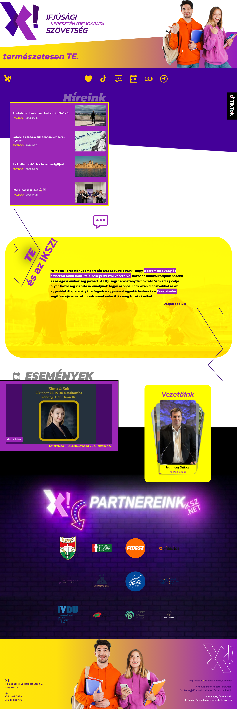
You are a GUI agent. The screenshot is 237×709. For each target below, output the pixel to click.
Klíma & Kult (14, 439)
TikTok (103, 78)
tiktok (32, 667)
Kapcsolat (163, 78)
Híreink (118, 78)
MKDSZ (101, 531)
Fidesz (135, 531)
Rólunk (88, 78)
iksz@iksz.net (12, 687)
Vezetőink (148, 78)
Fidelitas (169, 531)
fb (6, 667)
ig (18, 667)
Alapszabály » (175, 303)
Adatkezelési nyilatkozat (218, 680)
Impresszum (196, 680)
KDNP (67, 531)
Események (133, 78)
